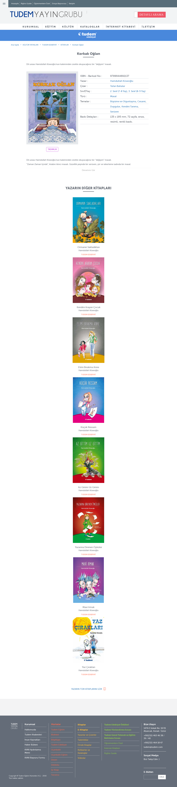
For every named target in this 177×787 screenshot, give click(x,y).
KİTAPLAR (65, 45)
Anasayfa (15, 3)
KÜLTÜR (68, 26)
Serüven (124, 115)
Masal (113, 100)
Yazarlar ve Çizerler (87, 735)
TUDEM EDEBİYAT (49, 45)
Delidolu (55, 765)
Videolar (82, 758)
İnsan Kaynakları (32, 740)
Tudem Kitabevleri (33, 735)
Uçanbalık (56, 750)
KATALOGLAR (90, 26)
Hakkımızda (30, 730)
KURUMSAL (31, 26)
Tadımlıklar (83, 740)
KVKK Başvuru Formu (35, 758)
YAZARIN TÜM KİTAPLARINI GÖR (86, 689)
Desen (54, 760)
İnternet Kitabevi (112, 748)
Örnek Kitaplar (85, 745)
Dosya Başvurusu (59, 3)
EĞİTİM (50, 26)
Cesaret (114, 110)
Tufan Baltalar (118, 86)
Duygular (125, 110)
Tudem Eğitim (58, 730)
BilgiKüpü (55, 740)
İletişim (72, 3)
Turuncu (55, 775)
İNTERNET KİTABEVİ (121, 26)
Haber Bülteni (31, 745)
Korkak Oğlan (78, 45)
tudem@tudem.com (153, 747)
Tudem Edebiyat (59, 745)
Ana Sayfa (15, 45)
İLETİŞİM (148, 26)
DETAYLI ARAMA (151, 14)
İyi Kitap (55, 770)
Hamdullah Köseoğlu (122, 81)
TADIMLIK (52, 149)
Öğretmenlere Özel (42, 3)
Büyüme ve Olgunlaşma (124, 105)
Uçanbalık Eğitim (59, 755)
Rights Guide (26, 3)
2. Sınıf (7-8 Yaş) (119, 91)
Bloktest (55, 735)
